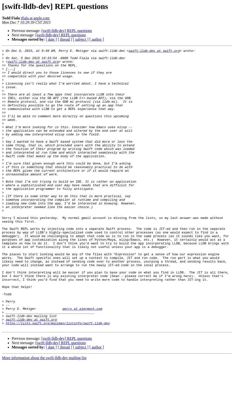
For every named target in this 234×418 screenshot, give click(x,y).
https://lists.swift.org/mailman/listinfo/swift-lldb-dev (58, 378)
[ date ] (51, 39)
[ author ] (96, 39)
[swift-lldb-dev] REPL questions (66, 31)
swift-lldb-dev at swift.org (154, 51)
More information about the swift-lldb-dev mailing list (44, 414)
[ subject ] (81, 39)
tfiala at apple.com (35, 18)
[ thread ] (65, 39)
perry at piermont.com (82, 361)
